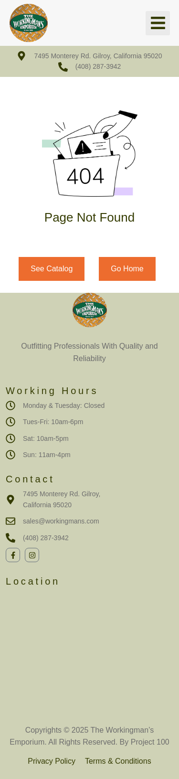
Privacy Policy (51, 761)
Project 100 (148, 742)
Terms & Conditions (118, 761)
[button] (158, 23)
